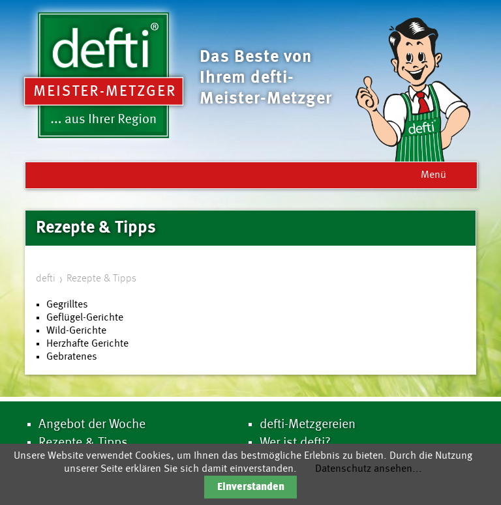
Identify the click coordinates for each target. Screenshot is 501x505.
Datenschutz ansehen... (368, 469)
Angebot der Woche (91, 424)
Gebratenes (71, 357)
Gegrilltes (67, 305)
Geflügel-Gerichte (84, 318)
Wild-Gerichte (76, 331)
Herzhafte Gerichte (87, 344)
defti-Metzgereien (308, 424)
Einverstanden (250, 487)
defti (45, 279)
